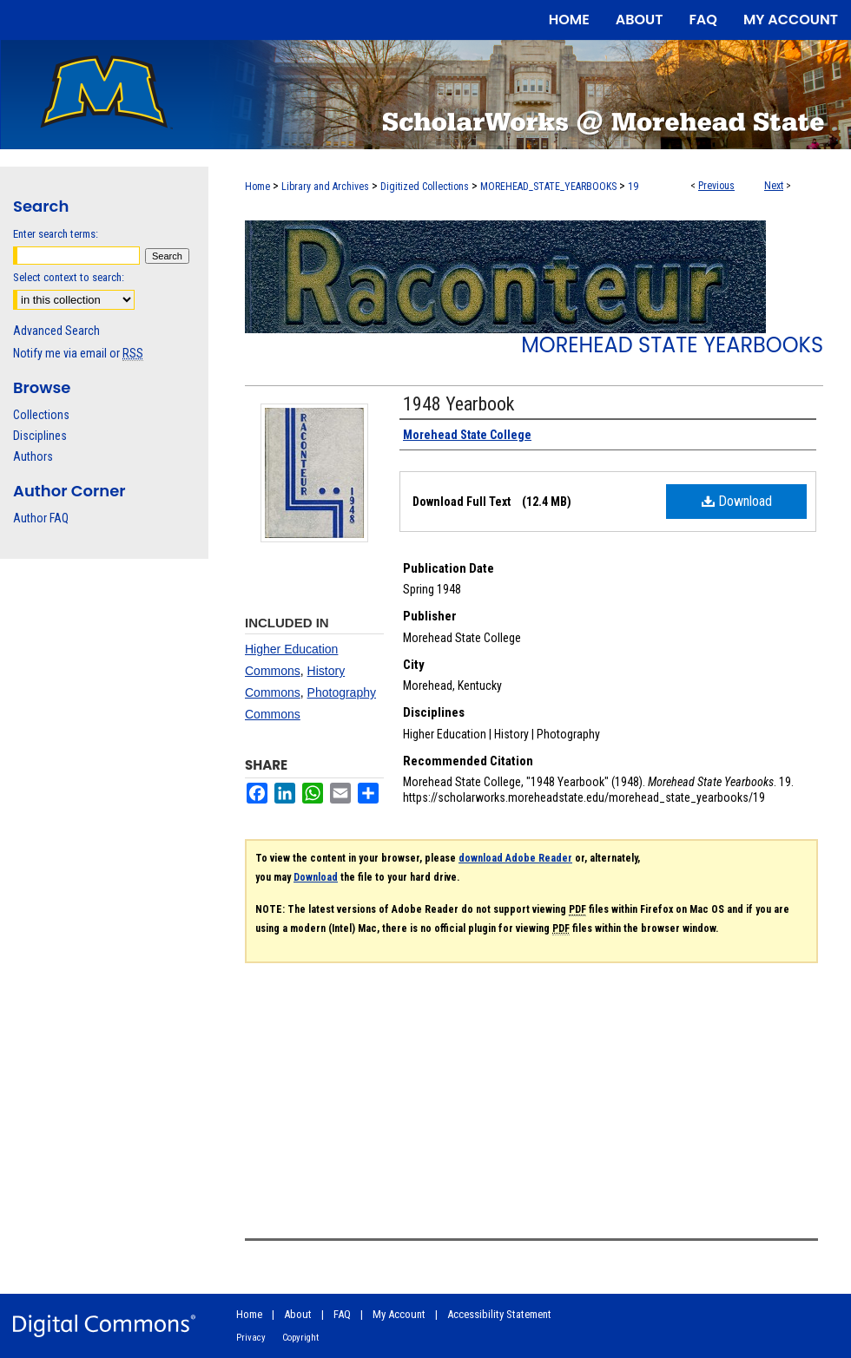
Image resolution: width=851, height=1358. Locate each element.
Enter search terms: (55, 233)
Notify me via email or (78, 353)
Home (257, 186)
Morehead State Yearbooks (672, 345)
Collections (41, 415)
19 (633, 186)
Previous (716, 186)
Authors (33, 456)
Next (773, 186)
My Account (399, 1314)
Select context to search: (68, 277)
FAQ (342, 1314)
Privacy (251, 1337)
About (298, 1314)
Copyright (300, 1337)
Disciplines (40, 436)
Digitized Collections (424, 186)
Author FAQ (41, 518)
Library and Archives (325, 186)
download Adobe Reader (515, 858)
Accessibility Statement (499, 1314)
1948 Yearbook (458, 404)
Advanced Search (56, 331)
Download (737, 501)
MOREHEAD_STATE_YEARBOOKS (548, 186)
